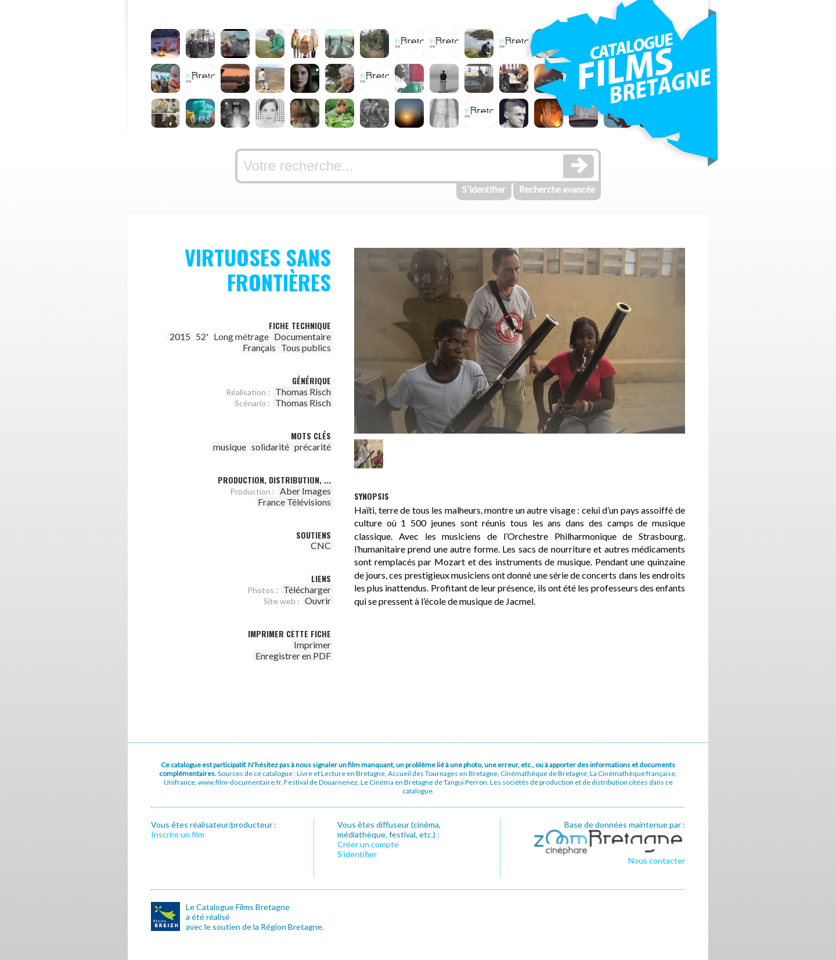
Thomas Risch (303, 391)
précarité (312, 446)
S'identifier (484, 188)
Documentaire (302, 336)
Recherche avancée (557, 188)
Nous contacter (656, 860)
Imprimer (312, 644)
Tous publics (306, 347)
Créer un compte (368, 844)
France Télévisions (294, 501)
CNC (321, 545)
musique (229, 446)
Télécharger (307, 589)
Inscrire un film (177, 834)
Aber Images (305, 490)
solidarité (270, 446)
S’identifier (357, 854)
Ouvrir (318, 600)
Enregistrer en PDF (293, 655)
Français (259, 347)
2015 (180, 336)
